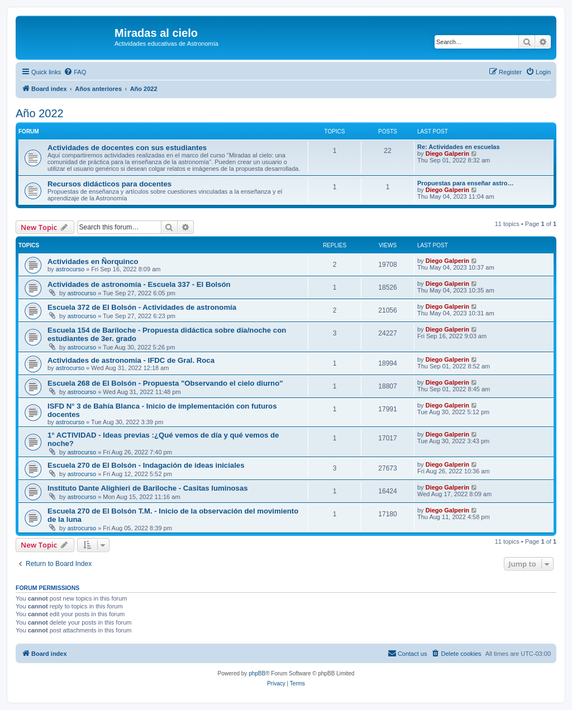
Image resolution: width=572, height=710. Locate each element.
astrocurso (70, 269)
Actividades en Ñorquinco (93, 261)
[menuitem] (75, 72)
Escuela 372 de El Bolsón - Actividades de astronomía (141, 307)
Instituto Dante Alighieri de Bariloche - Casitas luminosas (147, 488)
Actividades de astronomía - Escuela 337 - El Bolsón (139, 284)
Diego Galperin (447, 153)
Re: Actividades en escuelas (458, 146)
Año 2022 (40, 113)
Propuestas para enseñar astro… (465, 183)
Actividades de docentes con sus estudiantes (127, 147)
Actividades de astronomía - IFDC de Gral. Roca (130, 360)
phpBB (257, 673)
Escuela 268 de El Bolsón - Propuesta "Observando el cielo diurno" (165, 383)
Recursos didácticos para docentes (109, 184)
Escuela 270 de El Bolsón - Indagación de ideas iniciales (146, 465)
